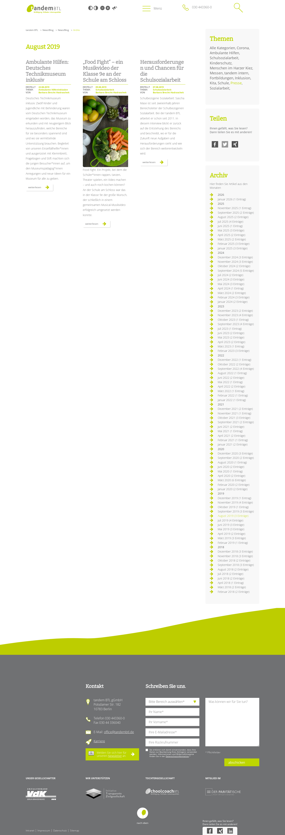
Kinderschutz (221, 63)
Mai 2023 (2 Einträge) (231, 337)
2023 (221, 306)
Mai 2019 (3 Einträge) (231, 529)
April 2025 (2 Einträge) (231, 235)
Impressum (44, 830)
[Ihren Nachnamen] (172, 712)
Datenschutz (60, 830)
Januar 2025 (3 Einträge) (232, 248)
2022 (221, 355)
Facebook (215, 144)
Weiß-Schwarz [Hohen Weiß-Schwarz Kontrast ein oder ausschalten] (95, 8)
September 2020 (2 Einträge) (236, 458)
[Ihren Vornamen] (172, 722)
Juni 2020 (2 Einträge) (231, 467)
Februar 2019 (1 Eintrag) (233, 543)
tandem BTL (32, 30)
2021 (221, 404)
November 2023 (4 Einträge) (235, 315)
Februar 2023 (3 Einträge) (233, 351)
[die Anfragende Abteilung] (172, 702)
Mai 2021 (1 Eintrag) (230, 431)
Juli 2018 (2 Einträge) (230, 574)
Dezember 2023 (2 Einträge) (235, 311)
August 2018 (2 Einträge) (233, 569)
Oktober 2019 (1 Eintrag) (233, 507)
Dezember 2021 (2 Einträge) (235, 409)
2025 (221, 204)
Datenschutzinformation (177, 756)
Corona (243, 47)
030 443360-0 (202, 7)
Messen (216, 73)
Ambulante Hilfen (224, 52)
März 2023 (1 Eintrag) (231, 346)
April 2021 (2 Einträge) (231, 436)
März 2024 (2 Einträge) (232, 293)
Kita (213, 83)
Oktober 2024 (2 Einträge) (234, 266)
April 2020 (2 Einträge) (231, 476)
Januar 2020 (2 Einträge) (232, 489)
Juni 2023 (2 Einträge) (231, 333)
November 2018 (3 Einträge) (235, 556)
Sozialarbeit (219, 88)
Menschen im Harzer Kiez (231, 68)
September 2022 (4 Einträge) (236, 369)
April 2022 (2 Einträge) (231, 386)
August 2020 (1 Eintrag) (232, 462)
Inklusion (242, 78)
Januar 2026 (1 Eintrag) (232, 199)
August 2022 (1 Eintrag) (232, 373)
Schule (223, 83)
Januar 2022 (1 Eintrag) (232, 400)
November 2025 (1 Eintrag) (234, 208)
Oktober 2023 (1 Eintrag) (233, 320)
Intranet (30, 830)
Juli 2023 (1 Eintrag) (230, 328)
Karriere (99, 741)
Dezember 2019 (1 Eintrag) (234, 498)
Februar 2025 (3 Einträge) (233, 244)
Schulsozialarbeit (224, 57)
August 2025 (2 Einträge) (233, 217)
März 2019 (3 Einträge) (232, 538)
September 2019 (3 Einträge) (236, 511)
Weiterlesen (40, 188)
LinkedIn (230, 831)
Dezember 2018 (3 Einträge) (235, 551)
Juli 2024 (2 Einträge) (230, 275)
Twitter (225, 144)
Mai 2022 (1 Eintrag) (230, 382)
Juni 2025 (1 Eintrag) (230, 226)
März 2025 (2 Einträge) (232, 239)
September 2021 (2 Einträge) (236, 422)
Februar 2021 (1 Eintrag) (233, 440)
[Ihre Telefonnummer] (172, 742)
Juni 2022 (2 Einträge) (231, 378)
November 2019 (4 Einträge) (235, 502)
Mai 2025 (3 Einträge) (231, 230)
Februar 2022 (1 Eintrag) (233, 395)
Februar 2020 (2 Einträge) (233, 485)
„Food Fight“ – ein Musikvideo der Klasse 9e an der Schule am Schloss (104, 71)
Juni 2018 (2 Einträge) (231, 578)
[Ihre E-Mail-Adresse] (172, 732)
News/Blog (48, 30)
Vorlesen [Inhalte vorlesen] (114, 8)
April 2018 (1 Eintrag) (231, 583)
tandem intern (236, 73)
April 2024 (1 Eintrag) (231, 288)
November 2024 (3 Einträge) (235, 262)
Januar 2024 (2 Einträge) (232, 302)
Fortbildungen (221, 78)
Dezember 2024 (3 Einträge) (235, 257)
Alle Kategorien (222, 47)
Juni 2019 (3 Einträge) (231, 525)
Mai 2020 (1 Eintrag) (230, 471)
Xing (235, 144)
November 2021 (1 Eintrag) (234, 413)
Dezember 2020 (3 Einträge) (235, 453)
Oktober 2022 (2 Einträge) (234, 364)
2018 (221, 547)
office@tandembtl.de (119, 732)
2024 (221, 253)
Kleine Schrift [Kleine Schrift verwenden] (102, 8)
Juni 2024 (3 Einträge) (231, 279)
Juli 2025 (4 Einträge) (230, 221)
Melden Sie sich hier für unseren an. (111, 754)
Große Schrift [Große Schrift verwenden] (107, 8)
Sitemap (74, 830)
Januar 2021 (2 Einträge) (232, 444)
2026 (221, 195)
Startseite (44, 8)
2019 (221, 493)
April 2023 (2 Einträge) (231, 342)
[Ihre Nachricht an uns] (232, 722)
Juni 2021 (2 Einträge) (231, 427)
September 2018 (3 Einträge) (236, 565)
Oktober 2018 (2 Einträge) (234, 560)
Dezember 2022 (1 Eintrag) (234, 360)
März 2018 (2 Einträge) (232, 587)
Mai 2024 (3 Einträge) (231, 284)
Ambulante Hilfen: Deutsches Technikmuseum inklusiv (47, 71)
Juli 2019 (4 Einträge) (230, 520)
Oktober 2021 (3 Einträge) (234, 418)
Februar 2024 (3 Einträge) (233, 297)
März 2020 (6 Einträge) (232, 480)
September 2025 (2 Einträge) (236, 212)
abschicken (236, 762)
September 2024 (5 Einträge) (236, 270)
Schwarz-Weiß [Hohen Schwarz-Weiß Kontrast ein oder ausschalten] (90, 8)
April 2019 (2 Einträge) (231, 534)
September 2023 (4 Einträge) (236, 324)
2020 (221, 449)
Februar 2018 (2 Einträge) (233, 592)
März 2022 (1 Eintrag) (231, 391)
